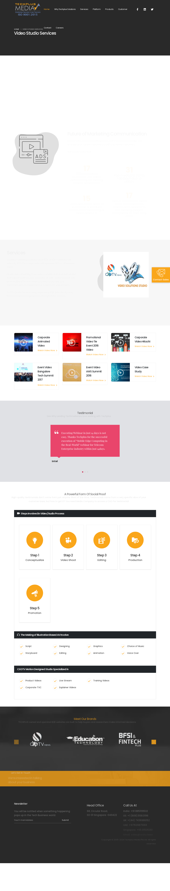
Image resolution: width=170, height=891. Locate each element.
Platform (97, 9)
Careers (60, 27)
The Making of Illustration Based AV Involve (43, 635)
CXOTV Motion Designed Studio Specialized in (43, 669)
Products (109, 9)
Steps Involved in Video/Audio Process (40, 513)
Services (84, 9)
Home (47, 9)
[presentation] (16, 742)
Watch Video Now (47, 350)
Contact (47, 27)
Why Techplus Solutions (65, 9)
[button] (82, 472)
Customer (122, 9)
